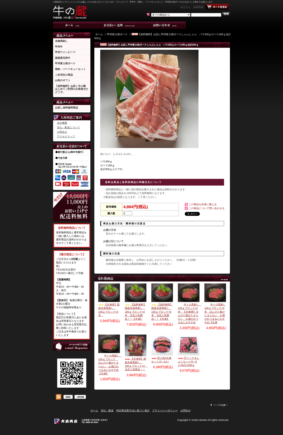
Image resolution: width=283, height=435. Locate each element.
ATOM (80, 397)
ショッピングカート (217, 7)
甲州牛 (59, 46)
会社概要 (62, 122)
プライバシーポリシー (165, 410)
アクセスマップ (66, 136)
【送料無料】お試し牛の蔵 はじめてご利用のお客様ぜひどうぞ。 (71, 89)
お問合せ (164, 25)
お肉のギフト (62, 80)
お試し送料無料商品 (66, 107)
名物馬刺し (61, 41)
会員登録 (198, 6)
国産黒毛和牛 (62, 57)
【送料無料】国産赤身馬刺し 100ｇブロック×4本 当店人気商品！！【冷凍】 (135, 311)
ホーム (75, 25)
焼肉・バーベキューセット (70, 69)
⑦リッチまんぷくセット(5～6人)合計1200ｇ (188, 362)
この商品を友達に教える (203, 204)
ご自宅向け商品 (64, 74)
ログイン (185, 6)
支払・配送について (119, 25)
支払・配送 (107, 410)
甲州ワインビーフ (65, 52)
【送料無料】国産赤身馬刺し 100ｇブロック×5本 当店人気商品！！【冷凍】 (162, 311)
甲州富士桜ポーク (65, 63)
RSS (67, 397)
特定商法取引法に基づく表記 (133, 410)
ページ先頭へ (219, 405)
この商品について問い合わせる (206, 208)
